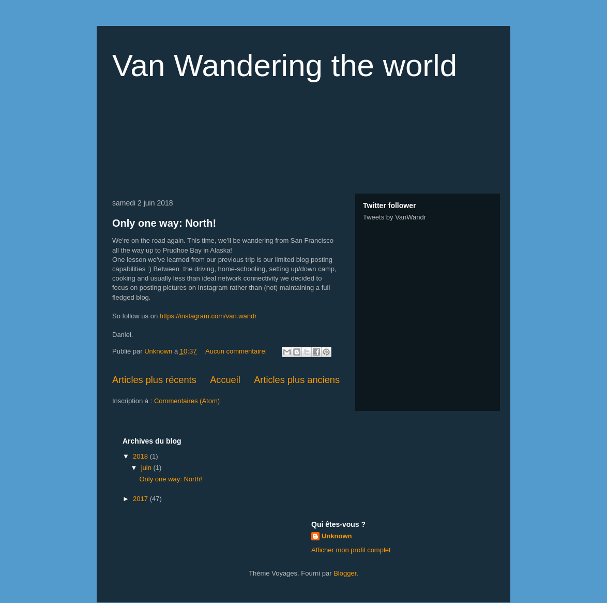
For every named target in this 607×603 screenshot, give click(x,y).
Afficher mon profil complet (351, 550)
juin (147, 468)
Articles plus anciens (297, 380)
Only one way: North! (164, 223)
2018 (141, 456)
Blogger (344, 573)
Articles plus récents (154, 380)
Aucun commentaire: (237, 351)
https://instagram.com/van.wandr (208, 316)
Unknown (337, 536)
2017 (141, 499)
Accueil (225, 380)
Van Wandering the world (284, 65)
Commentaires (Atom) (187, 401)
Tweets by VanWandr (394, 217)
